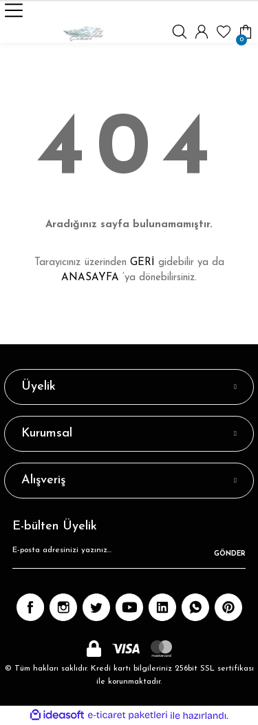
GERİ (142, 263)
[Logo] (83, 31)
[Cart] (245, 31)
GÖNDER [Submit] (230, 554)
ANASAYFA (90, 278)
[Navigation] (13, 10)
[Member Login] (201, 31)
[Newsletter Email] (129, 555)
